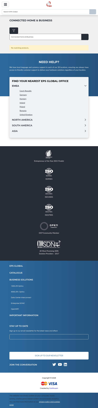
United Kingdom (26, 114)
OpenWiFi (15, 309)
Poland (22, 107)
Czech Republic (26, 91)
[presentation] (28, 346)
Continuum (53, 388)
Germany (23, 95)
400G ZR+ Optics (17, 292)
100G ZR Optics (17, 286)
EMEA (15, 86)
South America (22, 125)
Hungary (23, 99)
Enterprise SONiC (18, 303)
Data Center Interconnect (21, 297)
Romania (23, 111)
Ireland (22, 103)
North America (22, 119)
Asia (15, 131)
